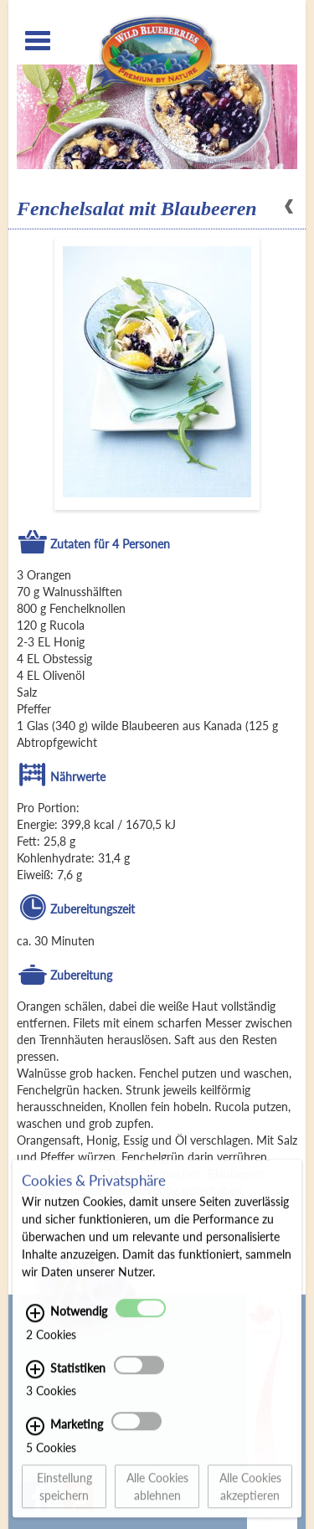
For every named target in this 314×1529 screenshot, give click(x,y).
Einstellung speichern (64, 1495)
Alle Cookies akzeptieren (250, 1495)
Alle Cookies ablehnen (157, 1495)
